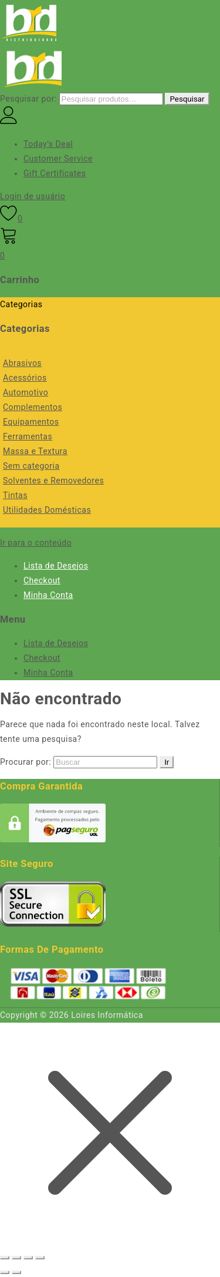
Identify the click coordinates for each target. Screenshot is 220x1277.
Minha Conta (48, 595)
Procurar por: (25, 762)
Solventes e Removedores (53, 480)
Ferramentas (27, 436)
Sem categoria (31, 466)
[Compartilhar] (28, 1257)
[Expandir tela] (16, 1257)
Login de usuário (32, 196)
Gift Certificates (54, 173)
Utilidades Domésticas (47, 510)
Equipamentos (31, 421)
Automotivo (25, 392)
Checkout (41, 580)
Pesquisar (187, 99)
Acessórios (25, 377)
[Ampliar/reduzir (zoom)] (4, 1257)
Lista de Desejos (55, 565)
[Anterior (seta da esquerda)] (4, 1272)
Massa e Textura (35, 451)
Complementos (32, 407)
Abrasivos (22, 363)
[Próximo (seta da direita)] (16, 1272)
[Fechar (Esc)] (40, 1257)
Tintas (15, 495)
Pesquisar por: (28, 98)
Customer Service (58, 158)
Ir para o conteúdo (36, 542)
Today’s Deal (48, 144)
